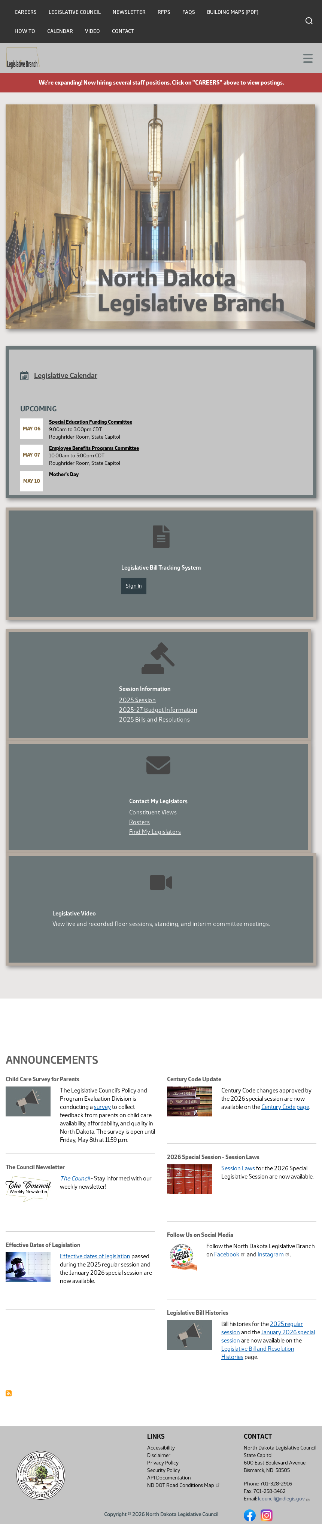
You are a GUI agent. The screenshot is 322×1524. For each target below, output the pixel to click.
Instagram (274, 1254)
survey (102, 1106)
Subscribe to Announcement (9, 1393)
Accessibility (161, 1448)
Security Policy (163, 1470)
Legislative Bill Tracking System (161, 567)
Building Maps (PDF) (232, 12)
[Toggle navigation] (307, 57)
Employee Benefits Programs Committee (94, 448)
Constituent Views (153, 812)
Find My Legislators (155, 831)
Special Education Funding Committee (90, 422)
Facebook (230, 1254)
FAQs (188, 12)
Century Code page (285, 1106)
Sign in (134, 586)
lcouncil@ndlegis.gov (284, 1499)
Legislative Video (74, 913)
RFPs (164, 12)
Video (92, 31)
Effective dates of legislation (95, 1256)
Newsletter (129, 12)
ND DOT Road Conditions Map (184, 1485)
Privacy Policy (163, 1463)
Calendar (60, 31)
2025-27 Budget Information (158, 709)
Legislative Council (75, 12)
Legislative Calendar (65, 375)
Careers (26, 12)
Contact (123, 31)
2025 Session (137, 700)
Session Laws (238, 1168)
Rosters (139, 822)
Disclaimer (158, 1455)
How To (25, 31)
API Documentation (169, 1478)
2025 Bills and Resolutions (154, 719)
